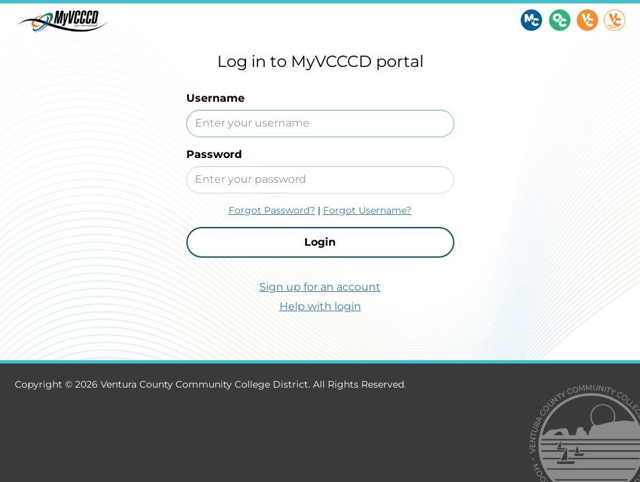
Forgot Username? (367, 210)
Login (320, 242)
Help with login (320, 306)
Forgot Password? (272, 210)
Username (215, 98)
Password (214, 154)
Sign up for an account (320, 286)
